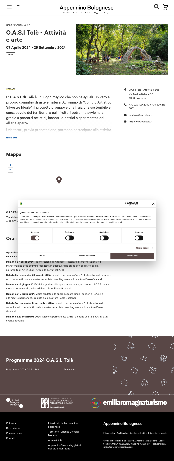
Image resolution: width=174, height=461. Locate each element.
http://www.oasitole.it (140, 121)
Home (9, 25)
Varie (27, 25)
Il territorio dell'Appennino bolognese (63, 424)
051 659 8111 (145, 443)
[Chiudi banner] (153, 204)
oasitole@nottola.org (140, 114)
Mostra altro (11, 138)
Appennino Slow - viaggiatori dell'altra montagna (64, 446)
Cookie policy (122, 432)
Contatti (10, 438)
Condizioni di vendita (158, 432)
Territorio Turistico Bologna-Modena (64, 433)
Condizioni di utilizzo (139, 432)
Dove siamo (13, 428)
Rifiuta (42, 256)
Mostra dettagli (143, 248)
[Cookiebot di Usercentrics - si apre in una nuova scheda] (124, 204)
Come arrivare (14, 433)
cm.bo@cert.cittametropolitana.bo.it (117, 446)
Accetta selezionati (87, 256)
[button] (59, 180)
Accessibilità (55, 440)
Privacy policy (109, 432)
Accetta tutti (132, 256)
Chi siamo (11, 423)
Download (69, 369)
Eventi (18, 25)
